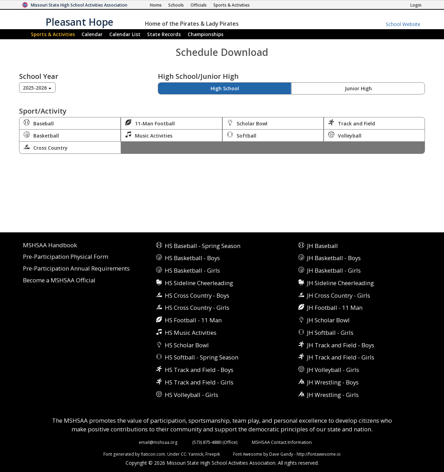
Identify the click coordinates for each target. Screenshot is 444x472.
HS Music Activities (190, 333)
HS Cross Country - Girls (197, 308)
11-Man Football (150, 123)
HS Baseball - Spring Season (202, 246)
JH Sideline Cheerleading (340, 283)
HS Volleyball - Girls (191, 395)
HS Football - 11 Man (193, 320)
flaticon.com (153, 454)
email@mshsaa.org (158, 442)
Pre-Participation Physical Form (65, 257)
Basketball (41, 135)
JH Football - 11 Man (334, 308)
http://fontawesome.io (319, 454)
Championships (205, 34)
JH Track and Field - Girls (340, 357)
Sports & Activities (53, 34)
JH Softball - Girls (330, 333)
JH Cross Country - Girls (338, 295)
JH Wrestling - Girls (333, 395)
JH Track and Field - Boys (340, 345)
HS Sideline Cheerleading (199, 283)
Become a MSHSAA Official (59, 280)
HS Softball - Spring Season (201, 357)
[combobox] (37, 87)
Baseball (39, 123)
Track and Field (351, 123)
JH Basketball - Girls (334, 270)
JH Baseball (322, 246)
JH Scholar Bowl (328, 320)
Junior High (358, 88)
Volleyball (344, 135)
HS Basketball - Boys (192, 258)
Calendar (92, 34)
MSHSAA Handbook (50, 245)
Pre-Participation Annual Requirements (76, 268)
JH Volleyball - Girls (333, 370)
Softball (241, 135)
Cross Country (46, 147)
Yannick (195, 454)
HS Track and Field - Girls (199, 382)
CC (183, 454)
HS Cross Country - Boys (197, 295)
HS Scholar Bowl (187, 345)
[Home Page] (155, 5)
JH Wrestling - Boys (333, 382)
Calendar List (124, 34)
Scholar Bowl (247, 123)
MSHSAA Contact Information (282, 442)
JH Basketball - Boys (334, 258)
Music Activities (148, 135)
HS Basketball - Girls (192, 270)
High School (225, 88)
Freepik (212, 454)
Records (164, 34)
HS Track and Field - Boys (199, 370)
